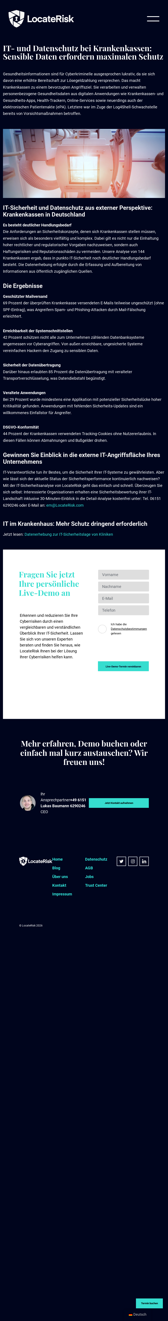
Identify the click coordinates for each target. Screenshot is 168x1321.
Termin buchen (149, 1303)
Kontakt (59, 885)
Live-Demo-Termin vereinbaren (123, 666)
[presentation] (128, 650)
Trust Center (96, 885)
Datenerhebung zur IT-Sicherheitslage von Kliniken (69, 534)
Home (57, 859)
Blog (56, 868)
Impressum (62, 894)
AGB (89, 868)
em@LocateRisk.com (65, 505)
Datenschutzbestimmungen (129, 629)
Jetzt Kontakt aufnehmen (119, 802)
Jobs (89, 876)
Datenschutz (96, 859)
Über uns (60, 876)
